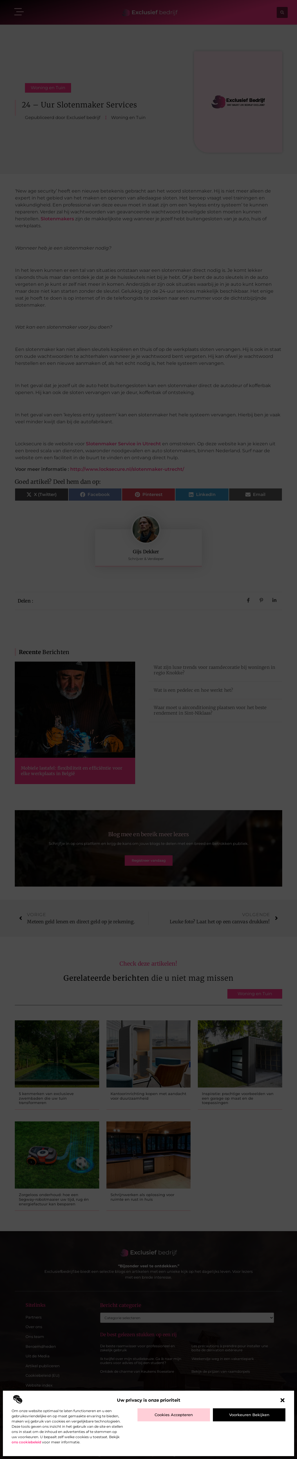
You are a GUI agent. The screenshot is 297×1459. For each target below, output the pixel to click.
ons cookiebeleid (26, 1442)
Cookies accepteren (174, 1414)
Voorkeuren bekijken (249, 1414)
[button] (282, 1400)
